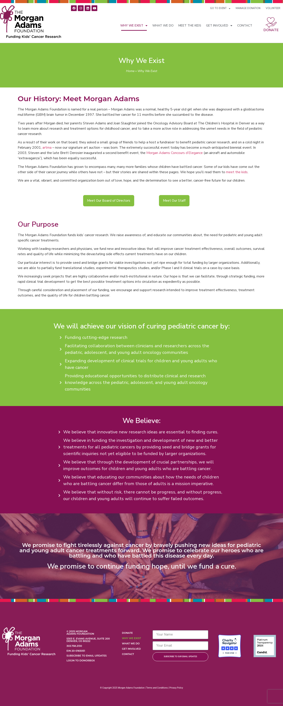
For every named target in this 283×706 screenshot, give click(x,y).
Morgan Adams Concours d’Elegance (174, 152)
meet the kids (237, 172)
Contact (244, 25)
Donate (271, 30)
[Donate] (271, 22)
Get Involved (219, 25)
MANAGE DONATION (248, 8)
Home (130, 71)
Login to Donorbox (81, 660)
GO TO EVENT (220, 8)
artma (47, 147)
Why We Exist (133, 25)
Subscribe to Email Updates (87, 655)
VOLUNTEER (273, 8)
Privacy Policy (176, 688)
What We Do (163, 25)
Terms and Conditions (157, 688)
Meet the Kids (189, 25)
